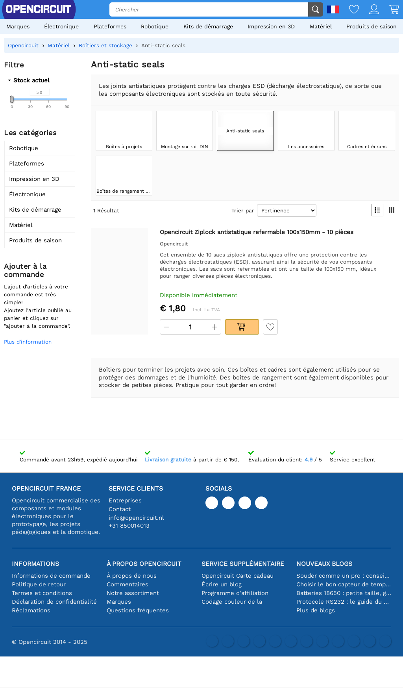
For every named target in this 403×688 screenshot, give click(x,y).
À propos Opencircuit (144, 563)
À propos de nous (132, 575)
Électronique (61, 26)
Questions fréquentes (138, 610)
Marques (18, 26)
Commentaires (127, 584)
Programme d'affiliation (235, 593)
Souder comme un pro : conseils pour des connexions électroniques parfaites (343, 575)
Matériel (321, 26)
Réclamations (31, 610)
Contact (120, 509)
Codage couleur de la (232, 601)
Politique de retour (39, 584)
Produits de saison (371, 26)
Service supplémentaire (243, 563)
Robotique (154, 26)
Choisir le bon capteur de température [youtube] (343, 584)
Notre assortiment (133, 593)
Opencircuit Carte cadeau (238, 575)
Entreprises (125, 500)
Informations (35, 563)
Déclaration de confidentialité (54, 601)
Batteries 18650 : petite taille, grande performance (343, 593)
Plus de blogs (315, 610)
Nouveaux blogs (324, 563)
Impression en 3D (271, 26)
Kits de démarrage (208, 26)
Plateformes (110, 26)
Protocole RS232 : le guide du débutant (343, 601)
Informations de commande (51, 575)
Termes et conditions (42, 593)
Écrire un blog (222, 584)
